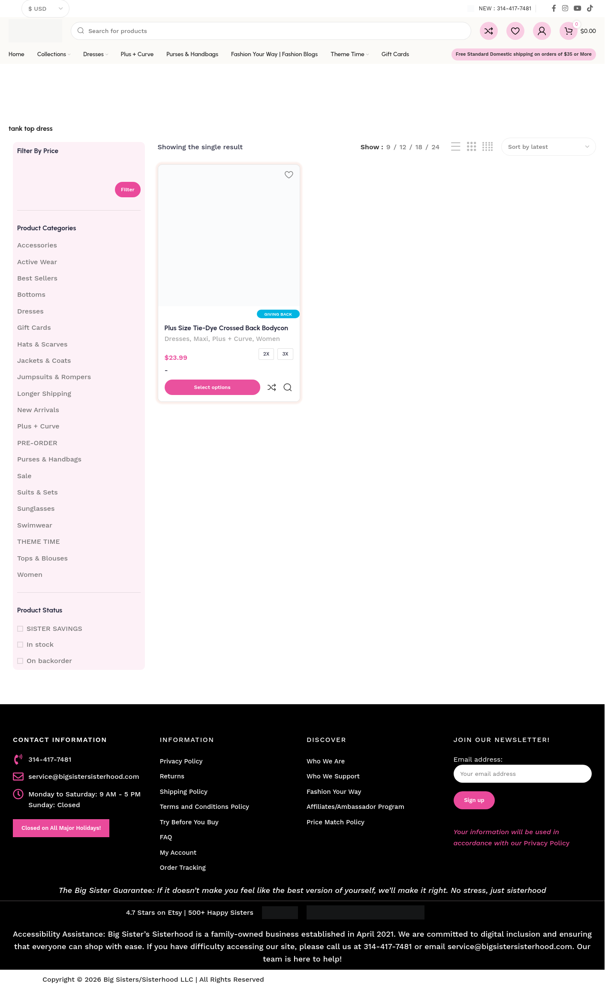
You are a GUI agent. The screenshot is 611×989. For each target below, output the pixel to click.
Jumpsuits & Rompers (54, 377)
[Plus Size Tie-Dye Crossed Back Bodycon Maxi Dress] (228, 235)
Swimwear (34, 525)
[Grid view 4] (487, 147)
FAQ (166, 837)
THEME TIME (38, 541)
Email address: (523, 769)
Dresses (30, 311)
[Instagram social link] (565, 8)
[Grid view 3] (471, 147)
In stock (40, 644)
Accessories (37, 245)
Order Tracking (183, 867)
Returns (172, 776)
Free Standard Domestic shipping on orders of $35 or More (524, 54)
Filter (128, 190)
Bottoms (31, 294)
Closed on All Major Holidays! (61, 828)
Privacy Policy (181, 761)
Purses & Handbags (49, 459)
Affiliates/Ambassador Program (355, 807)
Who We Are (326, 761)
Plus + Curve (38, 426)
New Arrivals (38, 410)
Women (29, 574)
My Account (178, 852)
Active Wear (37, 262)
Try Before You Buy (189, 822)
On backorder (49, 661)
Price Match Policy (335, 822)
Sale (24, 476)
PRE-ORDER (37, 443)
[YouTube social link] (577, 8)
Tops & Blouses (42, 558)
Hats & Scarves (42, 344)
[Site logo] (35, 30)
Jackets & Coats (44, 360)
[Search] (271, 31)
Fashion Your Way (334, 792)
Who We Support (333, 776)
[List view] (456, 147)
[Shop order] (548, 147)
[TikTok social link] (590, 8)
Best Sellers (37, 278)
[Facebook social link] (554, 8)
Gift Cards (34, 327)
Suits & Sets (37, 492)
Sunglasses (35, 508)
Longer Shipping (44, 393)
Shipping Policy (184, 792)
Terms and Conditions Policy (205, 807)
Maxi (200, 338)
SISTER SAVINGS (54, 628)
